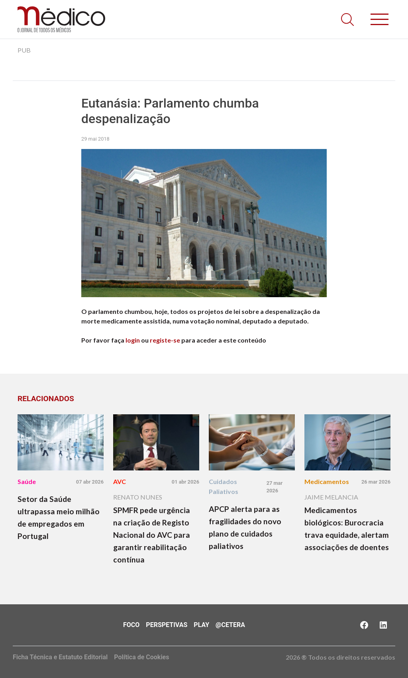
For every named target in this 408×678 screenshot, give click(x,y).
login (133, 340)
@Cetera (230, 625)
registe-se (165, 340)
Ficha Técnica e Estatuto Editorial (60, 657)
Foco (131, 625)
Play (201, 625)
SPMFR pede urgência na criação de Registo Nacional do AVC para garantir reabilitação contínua (151, 535)
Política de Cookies (141, 657)
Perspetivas (166, 625)
